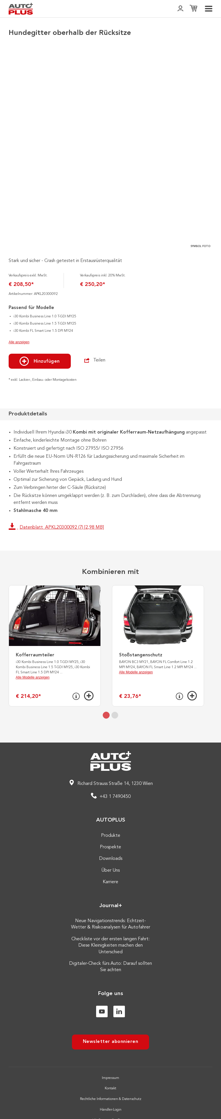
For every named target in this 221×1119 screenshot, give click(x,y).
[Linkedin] (119, 988)
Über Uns (110, 847)
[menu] (208, 9)
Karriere (110, 859)
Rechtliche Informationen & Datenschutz (110, 1076)
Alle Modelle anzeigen (32, 654)
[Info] (76, 673)
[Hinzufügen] (89, 672)
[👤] (180, 9)
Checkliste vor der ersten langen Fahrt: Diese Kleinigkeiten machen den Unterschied (110, 922)
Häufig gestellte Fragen (110, 1097)
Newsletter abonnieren (110, 1018)
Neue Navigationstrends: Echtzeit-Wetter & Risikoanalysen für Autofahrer (110, 901)
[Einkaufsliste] (193, 9)
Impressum (110, 1055)
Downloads (110, 835)
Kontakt (110, 1065)
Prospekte (110, 824)
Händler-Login (110, 1086)
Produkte (110, 812)
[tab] (106, 692)
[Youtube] (102, 988)
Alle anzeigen (19, 319)
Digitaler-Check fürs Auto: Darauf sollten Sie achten (110, 943)
